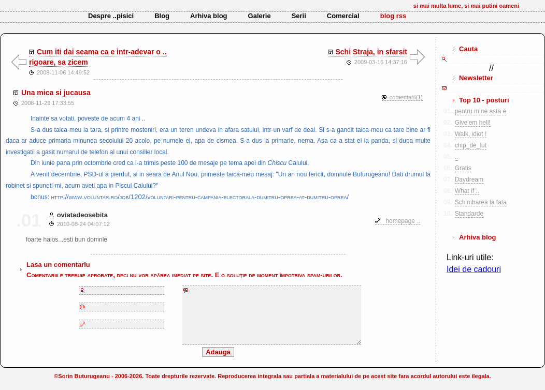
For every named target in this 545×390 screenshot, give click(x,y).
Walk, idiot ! (471, 134)
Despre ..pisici (111, 16)
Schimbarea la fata (481, 202)
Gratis (463, 168)
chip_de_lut (470, 145)
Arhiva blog (208, 16)
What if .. (467, 190)
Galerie (259, 16)
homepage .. (402, 220)
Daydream (469, 179)
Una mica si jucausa (56, 92)
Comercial (343, 16)
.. (456, 156)
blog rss (393, 16)
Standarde (469, 213)
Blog (161, 16)
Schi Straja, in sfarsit (372, 52)
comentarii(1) (406, 97)
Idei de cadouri (474, 269)
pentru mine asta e (480, 111)
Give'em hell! (473, 122)
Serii (299, 16)
